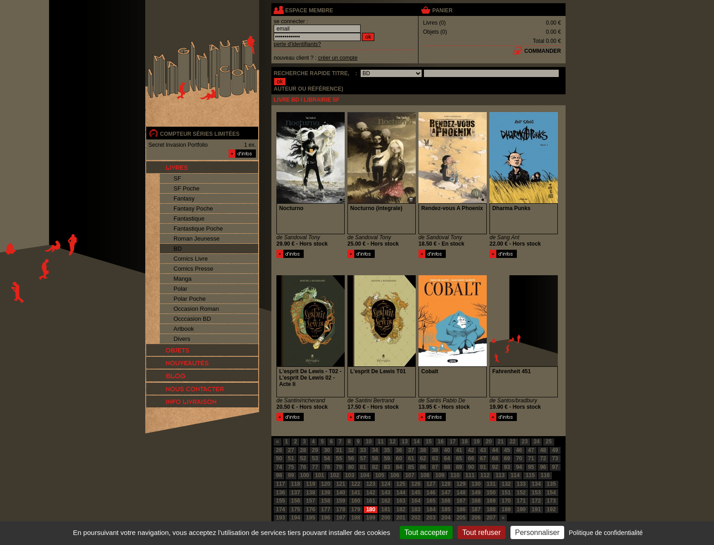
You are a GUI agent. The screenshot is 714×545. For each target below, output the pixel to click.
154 (551, 492)
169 (490, 501)
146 (430, 492)
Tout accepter (426, 532)
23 (525, 441)
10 (369, 441)
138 (310, 492)
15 (429, 441)
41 (459, 450)
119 (310, 484)
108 (424, 475)
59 (387, 458)
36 (399, 450)
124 (385, 484)
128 (445, 484)
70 (519, 458)
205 (460, 517)
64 (447, 458)
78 (327, 467)
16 (441, 441)
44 (495, 450)
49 (555, 450)
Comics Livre (190, 258)
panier (442, 10)
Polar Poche (189, 298)
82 (375, 467)
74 (279, 467)
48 (543, 450)
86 (423, 467)
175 (295, 509)
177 (325, 509)
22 (512, 441)
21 (501, 441)
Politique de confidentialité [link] (606, 532)
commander (542, 51)
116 (545, 475)
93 (507, 467)
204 (445, 517)
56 (351, 458)
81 (363, 467)
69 (507, 458)
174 (280, 509)
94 (519, 467)
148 (460, 492)
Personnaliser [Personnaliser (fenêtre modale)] (537, 532)
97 (555, 467)
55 (339, 458)
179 (355, 509)
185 (445, 509)
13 (405, 441)
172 (536, 501)
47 (531, 450)
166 (445, 501)
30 (327, 450)
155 (280, 501)
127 (430, 484)
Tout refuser (481, 532)
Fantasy (183, 198)
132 (505, 484)
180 (370, 509)
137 (295, 492)
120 (325, 484)
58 (375, 458)
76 (303, 467)
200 (385, 517)
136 (280, 492)
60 (399, 458)
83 (387, 467)
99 (291, 475)
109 (439, 475)
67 (483, 458)
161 (370, 501)
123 (370, 484)
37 (411, 450)
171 (521, 501)
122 (355, 484)
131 (490, 484)
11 (380, 441)
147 (445, 492)
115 (530, 475)
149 (475, 492)
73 (555, 458)
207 (490, 517)
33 (363, 450)
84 (399, 467)
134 (536, 484)
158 (325, 501)
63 (435, 458)
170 (505, 501)
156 (295, 501)
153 (536, 492)
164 (415, 501)
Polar (180, 288)
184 (430, 509)
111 (469, 475)
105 (379, 475)
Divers (181, 338)
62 (423, 458)
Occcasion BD (192, 318)
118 (295, 484)
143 (385, 492)
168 (475, 501)
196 (325, 517)
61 (411, 458)
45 (507, 450)
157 (310, 501)
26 (279, 450)
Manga (182, 278)
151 (505, 492)
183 (415, 509)
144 (400, 492)
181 (385, 509)
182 (400, 509)
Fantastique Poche (198, 228)
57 (363, 458)
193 (280, 517)
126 (415, 484)
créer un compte (337, 58)
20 (488, 441)
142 (370, 492)
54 (327, 458)
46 (519, 450)
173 (551, 501)
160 (355, 501)
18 (465, 441)
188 (490, 509)
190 (521, 509)
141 (355, 492)
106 (394, 475)
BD (177, 248)
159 (340, 501)
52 (303, 458)
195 (310, 517)
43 (483, 450)
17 (452, 441)
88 (447, 467)
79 (339, 467)
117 (280, 484)
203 (430, 517)
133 (521, 484)
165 (430, 501)
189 (505, 509)
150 (490, 492)
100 (304, 475)
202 (415, 517)
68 (495, 458)
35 (387, 450)
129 (460, 484)
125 (400, 484)
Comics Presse (193, 268)
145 (415, 492)
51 (291, 458)
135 (551, 484)
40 (447, 450)
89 (459, 467)
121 (340, 484)
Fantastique (188, 218)
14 (416, 441)
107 (409, 475)
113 (500, 475)
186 (460, 509)
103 (349, 475)
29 (315, 450)
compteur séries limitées (200, 134)
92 (495, 467)
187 (475, 509)
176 (310, 509)
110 (454, 475)
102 (334, 475)
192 (551, 509)
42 (471, 450)
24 (537, 441)
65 (459, 458)
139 (325, 492)
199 (370, 517)
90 (471, 467)
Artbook (183, 328)
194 (295, 517)
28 (303, 450)
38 (423, 450)
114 (515, 475)
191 (536, 509)
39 (435, 450)
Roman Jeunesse (196, 238)
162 (385, 501)
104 (364, 475)
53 (315, 458)
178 (340, 509)
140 (340, 492)
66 (471, 458)
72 (543, 458)
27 (291, 450)
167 (460, 501)
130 (475, 484)
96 (543, 467)
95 (531, 467)
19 (476, 441)
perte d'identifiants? (297, 44)
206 (475, 517)
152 (521, 492)
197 (340, 517)
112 (485, 475)
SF (177, 178)
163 (400, 501)
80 (351, 467)
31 (339, 450)
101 (319, 475)
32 (351, 450)
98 (279, 475)
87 (435, 467)
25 (548, 441)
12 (393, 441)
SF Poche (186, 188)
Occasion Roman (196, 308)
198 (355, 517)
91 (483, 467)
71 (531, 458)
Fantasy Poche (193, 208)
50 (279, 458)
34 (375, 450)
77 (315, 467)
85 (411, 467)
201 (400, 517)
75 (291, 467)
